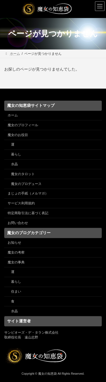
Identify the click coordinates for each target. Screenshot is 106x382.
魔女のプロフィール (23, 125)
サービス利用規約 (21, 203)
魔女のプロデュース (26, 184)
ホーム (13, 115)
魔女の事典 (16, 262)
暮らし (16, 154)
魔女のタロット (23, 174)
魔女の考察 (16, 252)
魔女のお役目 (18, 135)
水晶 (14, 164)
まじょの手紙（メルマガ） (28, 193)
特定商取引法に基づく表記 (28, 213)
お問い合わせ (18, 223)
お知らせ (14, 243)
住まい (16, 291)
